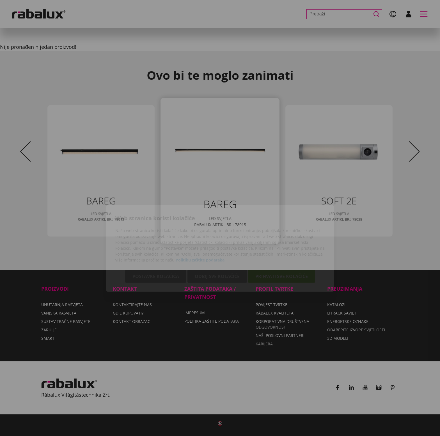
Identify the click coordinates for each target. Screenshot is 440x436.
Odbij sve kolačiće (217, 246)
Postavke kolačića (155, 246)
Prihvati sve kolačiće (281, 246)
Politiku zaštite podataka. (201, 229)
